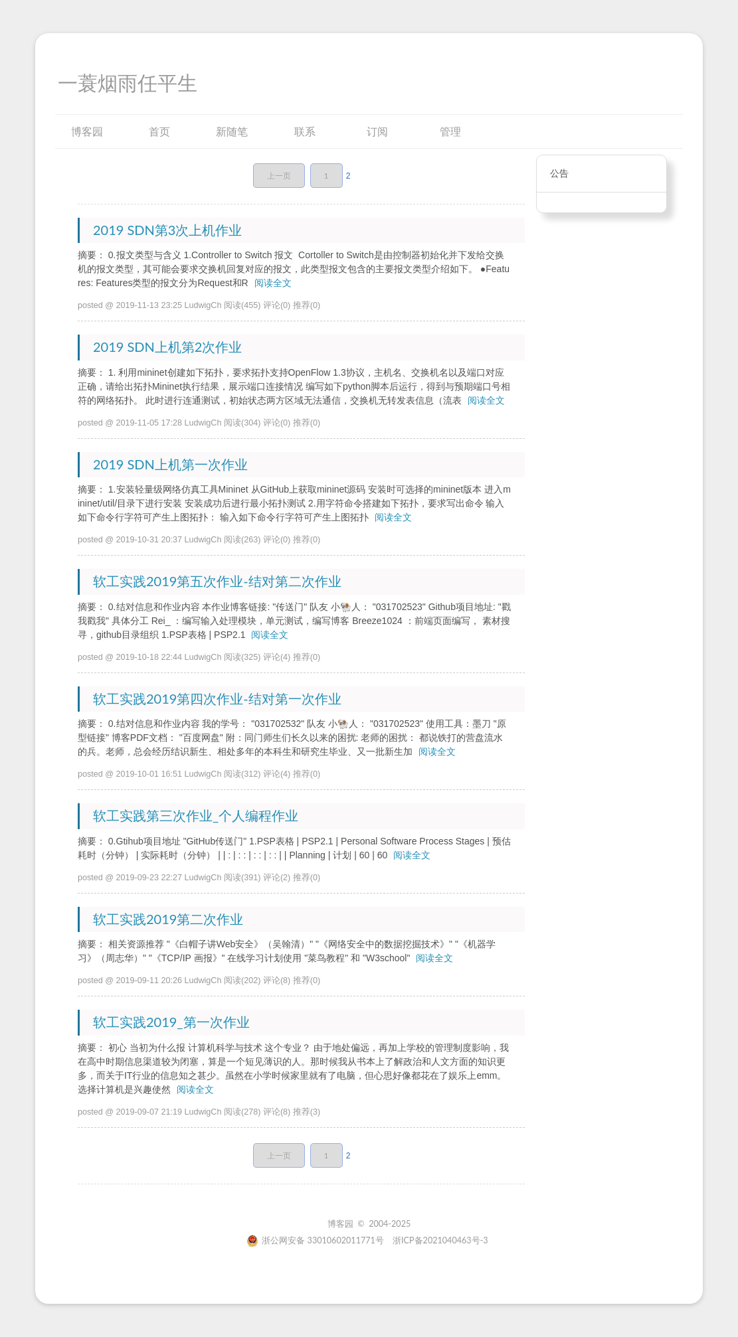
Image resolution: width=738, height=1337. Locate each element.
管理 (450, 131)
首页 (159, 131)
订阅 (377, 131)
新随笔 (232, 131)
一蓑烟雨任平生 (127, 83)
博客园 (87, 131)
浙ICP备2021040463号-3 (440, 1240)
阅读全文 (273, 282)
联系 (305, 131)
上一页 (279, 176)
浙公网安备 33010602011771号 (315, 1240)
